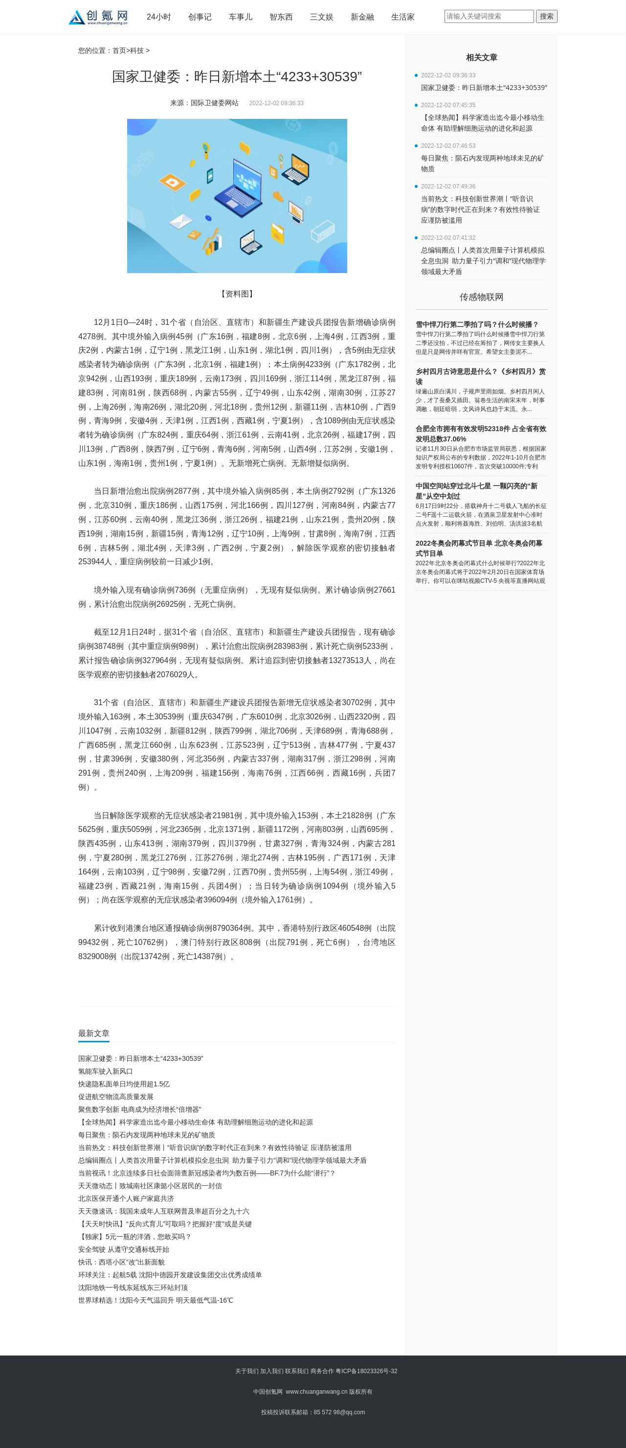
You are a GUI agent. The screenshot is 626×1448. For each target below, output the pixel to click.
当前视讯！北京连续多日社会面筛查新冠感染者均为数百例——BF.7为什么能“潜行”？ (207, 1173)
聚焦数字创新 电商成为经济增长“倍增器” (139, 1109)
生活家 (403, 17)
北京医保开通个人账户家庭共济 (126, 1198)
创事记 (200, 17)
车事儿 (240, 17)
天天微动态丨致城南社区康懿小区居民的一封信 (150, 1186)
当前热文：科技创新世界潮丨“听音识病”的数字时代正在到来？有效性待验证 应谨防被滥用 (215, 1147)
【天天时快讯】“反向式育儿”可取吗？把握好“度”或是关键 (165, 1224)
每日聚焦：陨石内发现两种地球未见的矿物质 (146, 1135)
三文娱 (322, 17)
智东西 (281, 17)
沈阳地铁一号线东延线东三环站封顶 (133, 1287)
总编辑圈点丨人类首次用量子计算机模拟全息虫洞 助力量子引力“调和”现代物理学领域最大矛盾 (222, 1160)
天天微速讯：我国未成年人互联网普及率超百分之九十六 (163, 1211)
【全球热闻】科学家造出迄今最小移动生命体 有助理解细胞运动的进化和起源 (195, 1122)
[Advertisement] (234, 1333)
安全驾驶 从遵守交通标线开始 (123, 1249)
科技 (137, 50)
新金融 (362, 17)
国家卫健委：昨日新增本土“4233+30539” (140, 1058)
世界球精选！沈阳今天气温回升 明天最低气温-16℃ (155, 1300)
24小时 (159, 17)
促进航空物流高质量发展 (116, 1097)
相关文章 (481, 57)
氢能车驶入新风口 (105, 1071)
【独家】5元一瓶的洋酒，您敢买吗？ (135, 1237)
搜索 (547, 16)
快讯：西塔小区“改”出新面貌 (121, 1262)
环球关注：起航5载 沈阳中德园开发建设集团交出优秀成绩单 (170, 1275)
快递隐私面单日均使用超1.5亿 (124, 1084)
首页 (119, 50)
